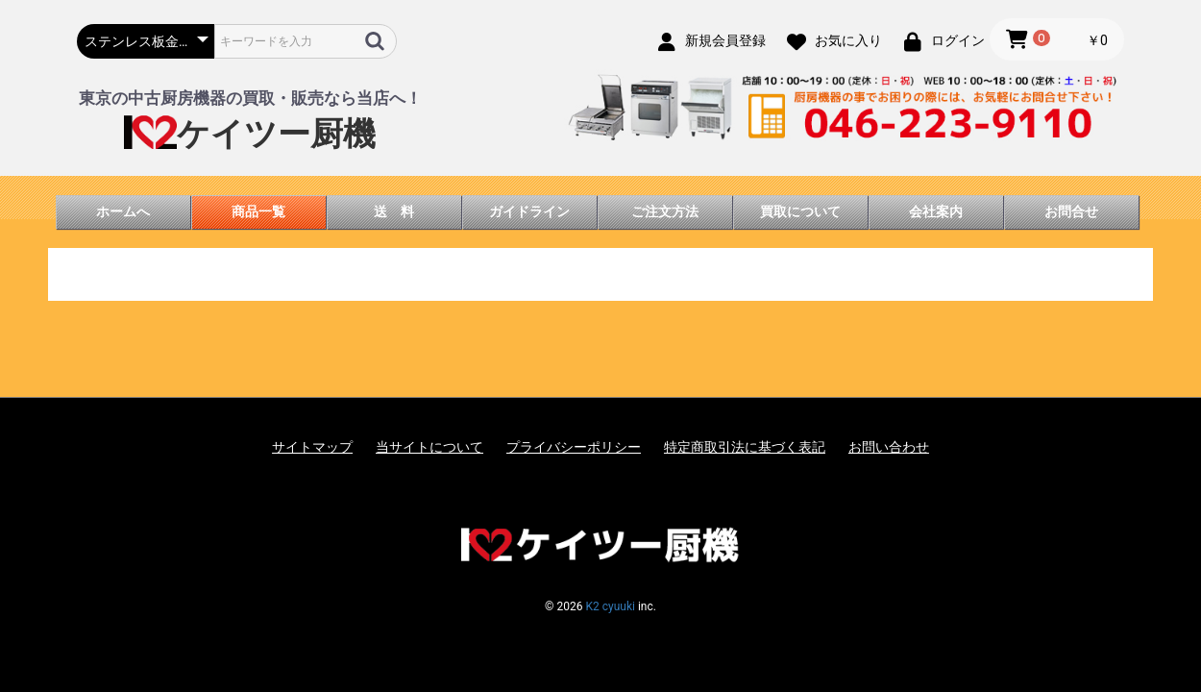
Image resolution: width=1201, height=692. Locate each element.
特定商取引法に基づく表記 (744, 447)
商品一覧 (258, 211)
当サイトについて (429, 447)
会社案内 (936, 211)
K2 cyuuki (609, 606)
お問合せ (1071, 211)
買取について (800, 211)
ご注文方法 (665, 211)
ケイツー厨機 (250, 134)
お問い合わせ (888, 447)
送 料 (394, 211)
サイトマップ (312, 447)
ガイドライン (529, 211)
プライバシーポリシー (573, 447)
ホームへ (123, 211)
